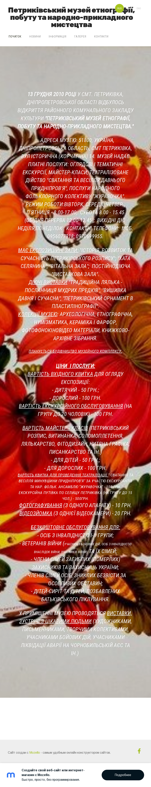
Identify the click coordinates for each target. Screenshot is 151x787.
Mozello (34, 752)
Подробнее (123, 775)
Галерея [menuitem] (80, 36)
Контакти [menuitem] (101, 36)
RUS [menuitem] (119, 8)
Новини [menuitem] (35, 36)
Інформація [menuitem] (57, 36)
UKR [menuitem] (129, 8)
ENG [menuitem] (139, 8)
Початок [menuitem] (15, 36)
